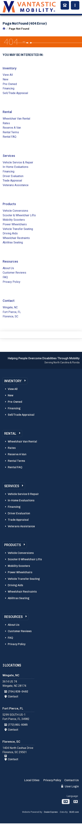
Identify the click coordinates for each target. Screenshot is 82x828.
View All (8, 74)
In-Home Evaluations (15, 167)
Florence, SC (10, 316)
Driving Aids (10, 233)
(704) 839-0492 (18, 691)
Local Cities (31, 780)
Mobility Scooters (14, 219)
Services (9, 156)
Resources (10, 261)
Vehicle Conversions (15, 210)
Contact (9, 300)
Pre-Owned (10, 84)
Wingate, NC (10, 307)
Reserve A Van (12, 127)
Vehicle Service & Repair (18, 162)
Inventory (9, 68)
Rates (6, 123)
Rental (7, 112)
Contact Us (71, 780)
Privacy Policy (11, 282)
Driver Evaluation (13, 176)
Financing (8, 88)
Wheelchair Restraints (16, 238)
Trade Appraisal (12, 180)
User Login (70, 786)
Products (9, 204)
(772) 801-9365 (18, 724)
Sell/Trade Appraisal (15, 93)
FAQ (5, 277)
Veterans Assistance (16, 185)
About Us (8, 268)
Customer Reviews (14, 272)
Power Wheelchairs (15, 224)
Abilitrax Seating (13, 242)
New (5, 79)
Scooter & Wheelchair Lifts (19, 215)
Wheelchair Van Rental (16, 118)
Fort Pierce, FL (12, 312)
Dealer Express (51, 812)
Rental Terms (11, 132)
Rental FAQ (9, 136)
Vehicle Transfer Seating (18, 229)
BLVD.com (74, 812)
